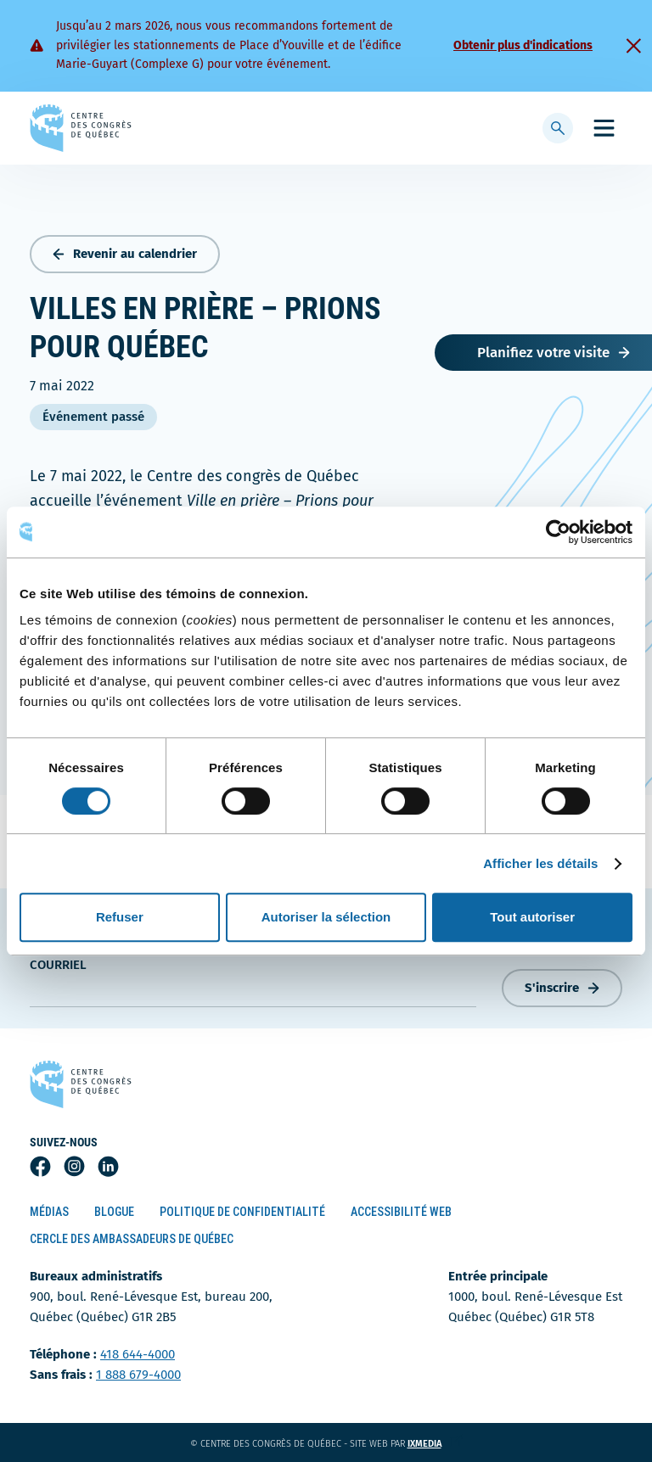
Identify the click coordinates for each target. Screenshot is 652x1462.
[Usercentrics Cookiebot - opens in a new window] (558, 532)
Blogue (114, 1211)
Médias (49, 1211)
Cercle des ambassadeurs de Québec (131, 1239)
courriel (58, 964)
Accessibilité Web (401, 1211)
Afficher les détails (540, 863)
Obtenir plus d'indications (523, 45)
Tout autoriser (532, 917)
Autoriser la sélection (326, 917)
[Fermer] (633, 45)
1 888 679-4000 (138, 1374)
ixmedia (435, 1443)
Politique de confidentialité (242, 1211)
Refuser (119, 917)
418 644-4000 (137, 1354)
